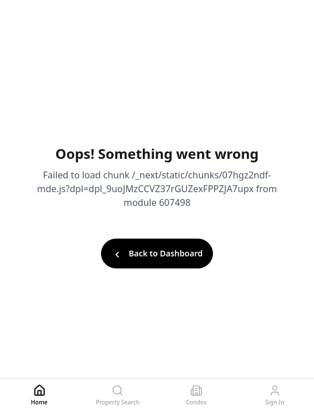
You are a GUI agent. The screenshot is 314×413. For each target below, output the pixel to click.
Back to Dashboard (157, 254)
